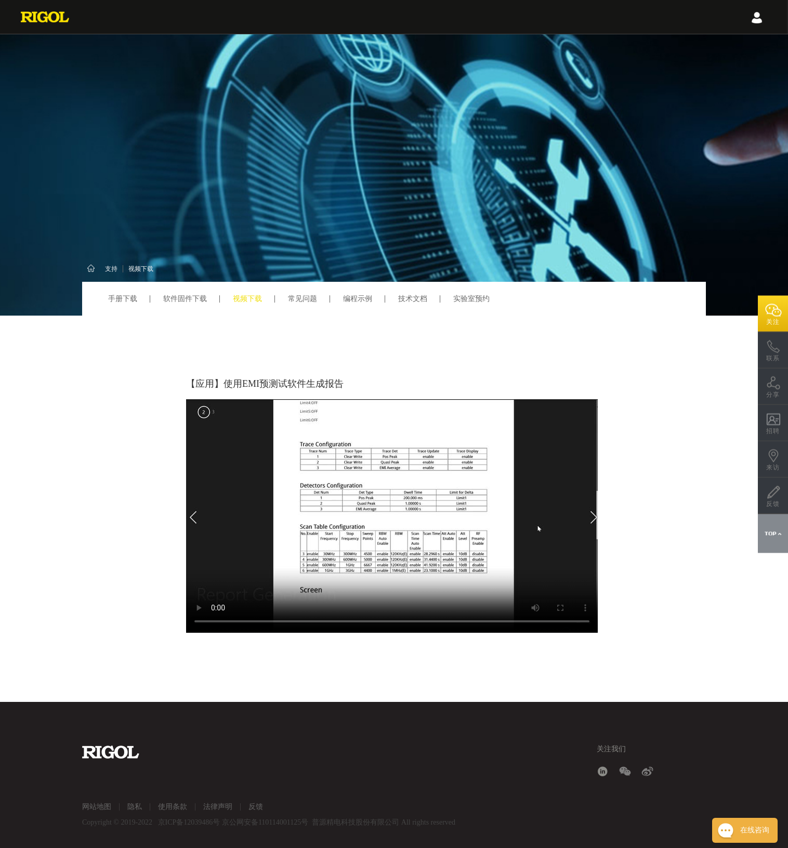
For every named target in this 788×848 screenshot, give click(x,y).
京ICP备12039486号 (189, 822)
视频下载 (140, 268)
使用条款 (172, 807)
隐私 (134, 807)
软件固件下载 (185, 299)
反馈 (255, 807)
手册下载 (122, 299)
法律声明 (217, 807)
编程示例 (357, 299)
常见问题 (302, 299)
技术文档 (412, 299)
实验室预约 (471, 299)
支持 (111, 268)
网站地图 (96, 807)
